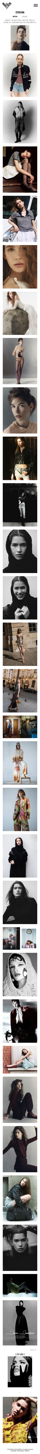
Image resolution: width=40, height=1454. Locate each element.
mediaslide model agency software (20, 1450)
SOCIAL (24, 16)
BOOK (15, 16)
